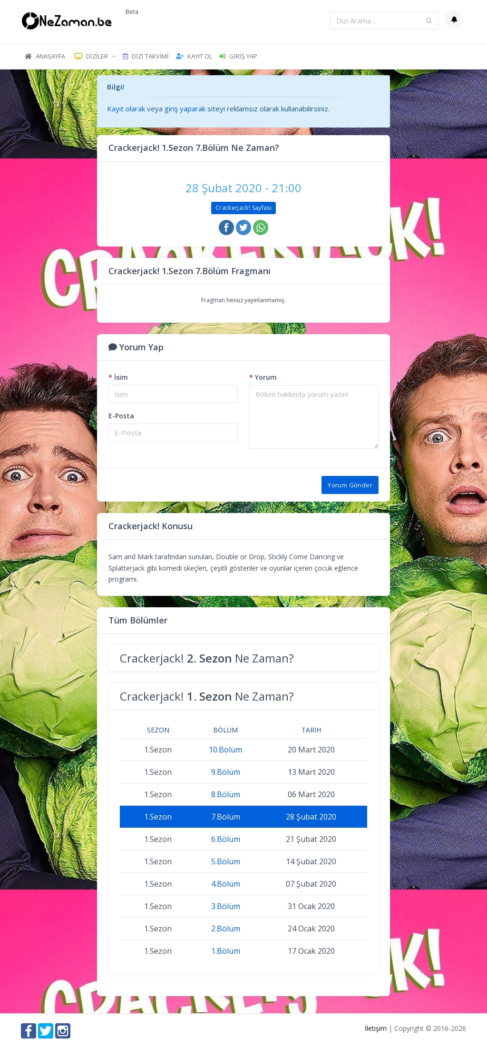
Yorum (263, 377)
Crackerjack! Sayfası (243, 208)
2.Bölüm (225, 928)
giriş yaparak (185, 108)
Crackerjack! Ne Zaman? (207, 658)
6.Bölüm (225, 839)
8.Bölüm (225, 794)
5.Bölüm (225, 861)
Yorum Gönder (350, 485)
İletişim (376, 1028)
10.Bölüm (225, 749)
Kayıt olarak (126, 108)
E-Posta (121, 415)
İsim (118, 377)
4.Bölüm (225, 884)
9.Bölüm (225, 772)
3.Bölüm (225, 906)
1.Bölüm (225, 951)
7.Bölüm (225, 816)
